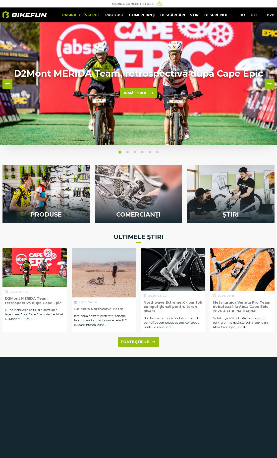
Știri (194, 15)
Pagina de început (81, 15)
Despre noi (215, 15)
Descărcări (172, 15)
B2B (271, 15)
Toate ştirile (137, 342)
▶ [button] (270, 84)
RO (254, 15)
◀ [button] (7, 84)
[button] (119, 152)
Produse (114, 15)
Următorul (137, 93)
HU (242, 15)
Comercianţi (142, 15)
